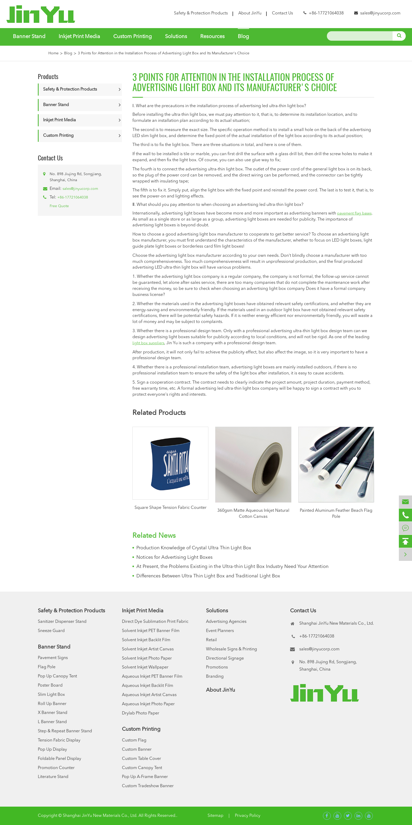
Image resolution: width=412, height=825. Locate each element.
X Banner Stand (52, 713)
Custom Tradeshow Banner (148, 786)
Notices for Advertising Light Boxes (174, 557)
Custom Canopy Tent (142, 768)
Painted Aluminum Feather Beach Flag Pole (336, 514)
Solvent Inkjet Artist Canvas (148, 649)
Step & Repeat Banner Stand (65, 731)
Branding (215, 677)
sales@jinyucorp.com (380, 13)
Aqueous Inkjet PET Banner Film (152, 677)
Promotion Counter (56, 768)
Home (53, 53)
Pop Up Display (52, 750)
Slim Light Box (51, 695)
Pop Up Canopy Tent (57, 676)
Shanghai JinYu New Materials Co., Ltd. (100, 816)
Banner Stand (29, 36)
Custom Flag (134, 740)
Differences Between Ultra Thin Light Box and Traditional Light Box (208, 576)
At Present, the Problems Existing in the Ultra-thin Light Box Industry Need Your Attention (232, 566)
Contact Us (282, 13)
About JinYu (249, 13)
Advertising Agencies (226, 622)
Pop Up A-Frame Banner (145, 777)
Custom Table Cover (141, 759)
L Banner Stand (52, 722)
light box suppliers (148, 343)
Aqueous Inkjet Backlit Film (147, 686)
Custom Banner (137, 750)
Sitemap (215, 816)
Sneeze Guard (51, 631)
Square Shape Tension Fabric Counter (171, 508)
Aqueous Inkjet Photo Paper (148, 704)
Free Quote (59, 206)
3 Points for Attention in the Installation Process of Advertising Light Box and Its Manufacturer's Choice (163, 53)
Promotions (217, 667)
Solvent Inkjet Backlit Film (146, 640)
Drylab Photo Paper (140, 713)
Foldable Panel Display (59, 759)
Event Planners (220, 631)
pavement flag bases (354, 213)
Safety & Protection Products (201, 13)
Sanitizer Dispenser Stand (62, 622)
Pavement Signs (53, 658)
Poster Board (50, 685)
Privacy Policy (247, 816)
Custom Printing (132, 36)
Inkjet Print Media (79, 36)
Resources (212, 36)
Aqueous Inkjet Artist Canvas (149, 695)
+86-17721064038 (72, 197)
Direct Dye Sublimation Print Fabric (155, 622)
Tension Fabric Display (59, 740)
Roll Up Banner (52, 704)
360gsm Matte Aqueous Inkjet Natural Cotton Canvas (253, 514)
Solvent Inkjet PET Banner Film (150, 631)
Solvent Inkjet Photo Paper (147, 658)
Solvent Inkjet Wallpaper (145, 667)
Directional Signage (225, 658)
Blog (243, 36)
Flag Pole (46, 667)
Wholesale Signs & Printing (231, 649)
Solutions (176, 36)
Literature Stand (53, 777)
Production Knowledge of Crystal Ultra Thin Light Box (193, 548)
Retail (211, 640)
